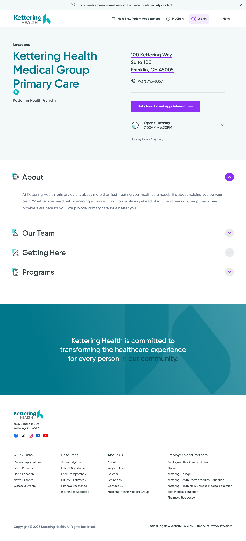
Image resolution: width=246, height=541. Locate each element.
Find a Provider (23, 468)
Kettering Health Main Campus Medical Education (200, 486)
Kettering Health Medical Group (128, 492)
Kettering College (179, 474)
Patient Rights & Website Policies (171, 526)
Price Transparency (73, 474)
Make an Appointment (28, 462)
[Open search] (199, 19)
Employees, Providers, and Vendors (191, 462)
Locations (21, 44)
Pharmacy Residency (181, 497)
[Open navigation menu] (222, 19)
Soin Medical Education (183, 492)
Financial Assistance (74, 486)
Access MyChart (72, 462)
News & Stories (23, 480)
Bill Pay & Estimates (73, 480)
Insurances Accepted (75, 492)
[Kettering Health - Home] (32, 18)
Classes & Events (25, 486)
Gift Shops (115, 480)
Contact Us (115, 486)
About (112, 462)
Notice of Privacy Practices (214, 526)
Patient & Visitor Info (74, 468)
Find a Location (24, 474)
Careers (113, 474)
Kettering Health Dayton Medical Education (196, 480)
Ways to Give (116, 468)
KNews (172, 468)
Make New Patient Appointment (165, 106)
